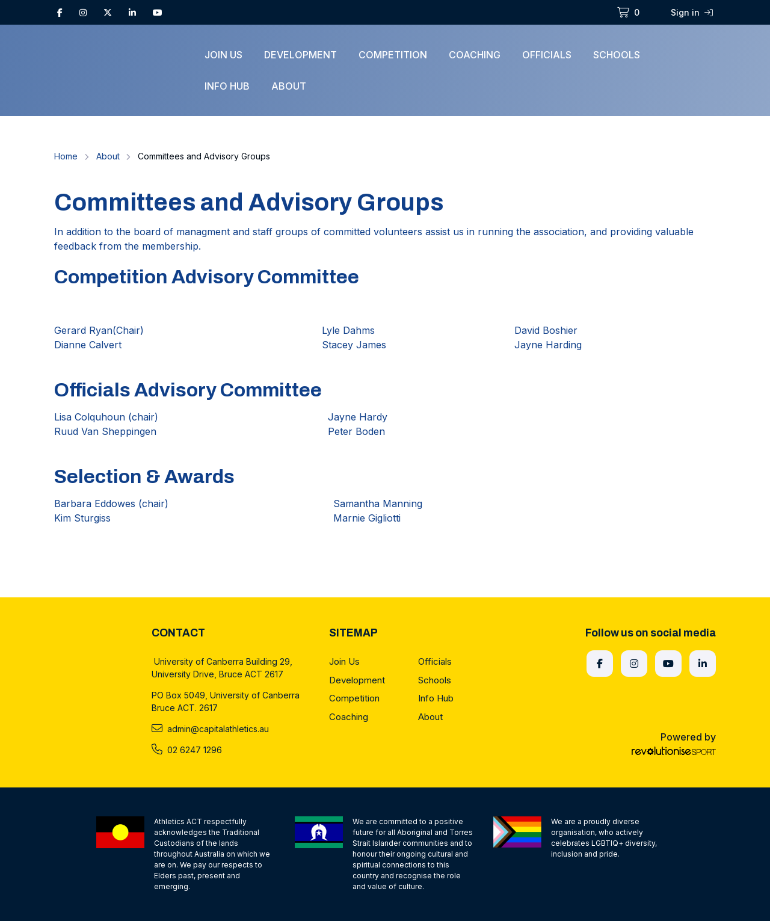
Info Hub (227, 86)
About (288, 86)
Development (300, 55)
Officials (546, 55)
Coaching (474, 55)
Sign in (692, 12)
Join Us (223, 55)
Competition (393, 55)
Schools (616, 55)
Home (66, 156)
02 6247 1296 (187, 749)
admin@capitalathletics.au (210, 728)
